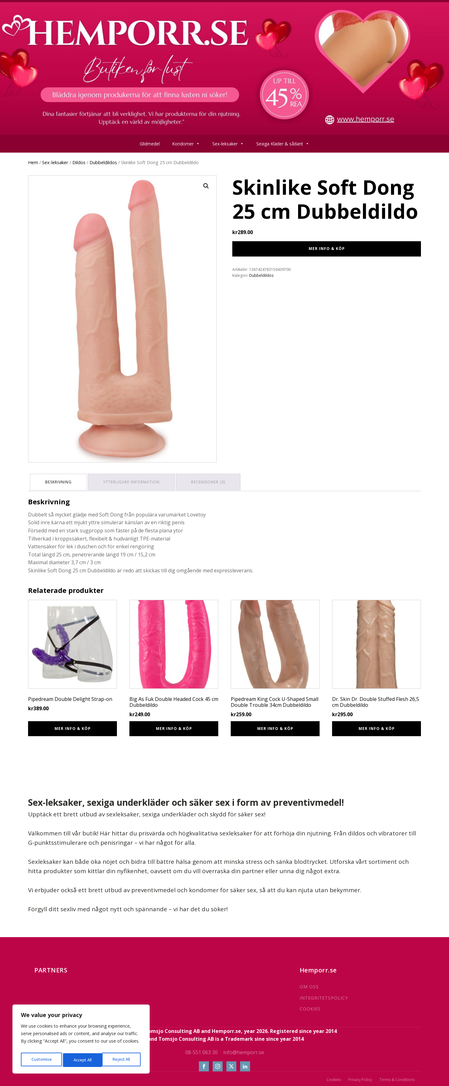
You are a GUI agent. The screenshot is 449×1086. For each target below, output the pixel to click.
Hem (33, 162)
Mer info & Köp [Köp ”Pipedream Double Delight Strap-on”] (73, 726)
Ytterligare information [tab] (135, 480)
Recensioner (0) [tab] (214, 480)
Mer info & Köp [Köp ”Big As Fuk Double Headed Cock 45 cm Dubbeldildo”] (174, 726)
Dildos (78, 162)
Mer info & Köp (327, 248)
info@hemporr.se (243, 1050)
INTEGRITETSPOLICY (324, 995)
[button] (206, 186)
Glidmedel (150, 144)
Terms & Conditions (397, 1077)
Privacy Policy (360, 1077)
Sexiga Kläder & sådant (282, 144)
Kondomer (186, 144)
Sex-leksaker (228, 144)
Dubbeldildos (103, 162)
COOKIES (310, 1006)
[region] (81, 1041)
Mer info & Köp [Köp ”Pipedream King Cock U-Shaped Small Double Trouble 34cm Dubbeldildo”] (275, 726)
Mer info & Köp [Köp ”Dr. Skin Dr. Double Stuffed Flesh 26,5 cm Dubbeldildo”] (377, 726)
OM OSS (309, 984)
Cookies (333, 1077)
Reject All (81, 1060)
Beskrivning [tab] (59, 480)
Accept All (122, 1060)
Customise (41, 1060)
